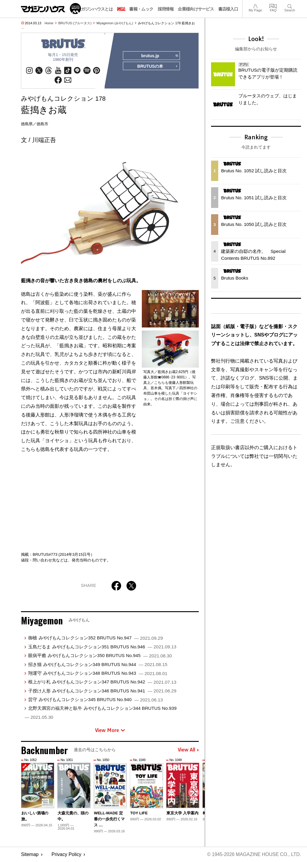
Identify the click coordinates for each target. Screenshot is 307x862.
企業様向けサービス (196, 9)
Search (290, 5)
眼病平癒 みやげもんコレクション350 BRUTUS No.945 (100, 655)
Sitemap (30, 854)
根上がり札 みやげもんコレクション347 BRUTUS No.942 (102, 682)
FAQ (273, 5)
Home (49, 23)
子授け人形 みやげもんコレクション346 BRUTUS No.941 (102, 691)
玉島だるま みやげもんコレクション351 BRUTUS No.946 (102, 647)
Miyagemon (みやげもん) (115, 23)
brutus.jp (159, 55)
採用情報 (166, 9)
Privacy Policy (67, 854)
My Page (255, 5)
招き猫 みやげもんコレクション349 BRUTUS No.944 (97, 664)
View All (188, 750)
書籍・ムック (141, 9)
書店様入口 (228, 9)
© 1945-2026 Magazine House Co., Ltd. (253, 854)
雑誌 (121, 9)
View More (110, 730)
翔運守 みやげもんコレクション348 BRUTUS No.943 (97, 673)
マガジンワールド (51, 8)
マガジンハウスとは (95, 9)
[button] (193, 793)
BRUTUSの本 (157, 66)
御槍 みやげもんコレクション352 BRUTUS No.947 (95, 638)
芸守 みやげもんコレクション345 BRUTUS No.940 (95, 699)
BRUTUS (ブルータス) (75, 23)
